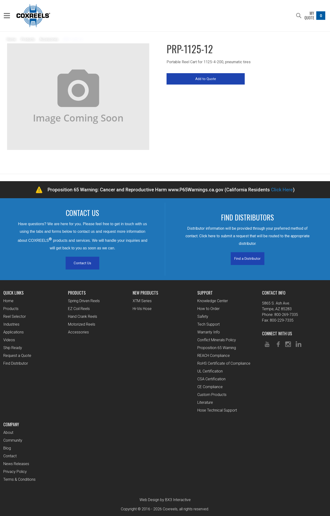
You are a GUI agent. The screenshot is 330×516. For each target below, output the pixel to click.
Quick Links (13, 293)
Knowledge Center (212, 301)
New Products (145, 293)
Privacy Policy (15, 471)
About (8, 432)
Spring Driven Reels (84, 301)
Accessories (78, 332)
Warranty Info (208, 332)
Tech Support (208, 324)
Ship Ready (12, 347)
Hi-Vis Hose (142, 308)
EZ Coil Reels (79, 308)
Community (12, 440)
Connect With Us (277, 333)
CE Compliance (210, 387)
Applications (13, 332)
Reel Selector (14, 316)
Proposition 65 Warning (216, 347)
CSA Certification (211, 379)
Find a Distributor (247, 258)
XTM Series (142, 301)
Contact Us (82, 263)
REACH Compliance (213, 355)
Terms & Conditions (19, 479)
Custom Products (211, 394)
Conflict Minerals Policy (216, 340)
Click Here (282, 190)
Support (205, 293)
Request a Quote (17, 355)
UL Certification (210, 371)
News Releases (16, 464)
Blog (7, 448)
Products (10, 308)
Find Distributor (15, 363)
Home (8, 301)
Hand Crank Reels (82, 316)
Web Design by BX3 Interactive (165, 500)
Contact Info (273, 293)
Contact (10, 456)
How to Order (208, 308)
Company (11, 424)
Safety (202, 316)
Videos (9, 340)
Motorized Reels (81, 324)
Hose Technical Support (217, 410)
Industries (11, 324)
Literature (205, 402)
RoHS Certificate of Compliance (223, 363)
